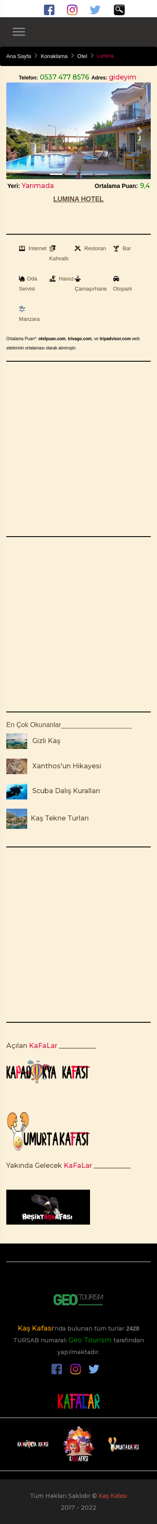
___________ (77, 1046)
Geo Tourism (90, 1340)
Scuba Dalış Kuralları (64, 791)
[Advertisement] (78, 449)
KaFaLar (42, 1046)
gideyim (121, 77)
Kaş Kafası (35, 1328)
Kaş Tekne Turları (59, 818)
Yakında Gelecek (34, 1165)
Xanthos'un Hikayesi (65, 766)
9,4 (144, 186)
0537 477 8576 (63, 77)
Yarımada (37, 186)
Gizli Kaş (44, 741)
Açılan (16, 1046)
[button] (17, 130)
